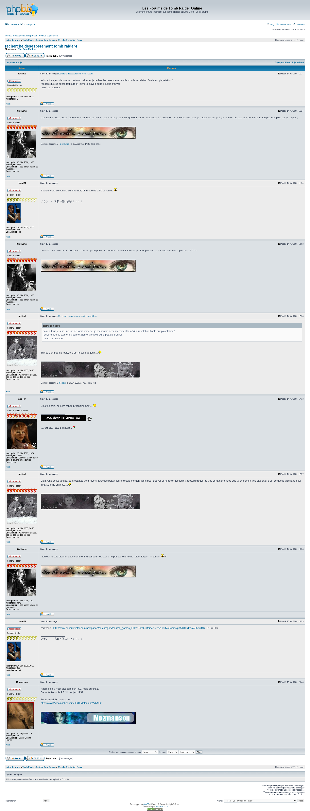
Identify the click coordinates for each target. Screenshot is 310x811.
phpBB (146, 804)
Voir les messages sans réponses (21, 35)
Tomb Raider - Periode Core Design (39, 40)
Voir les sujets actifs (48, 35)
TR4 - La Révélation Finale (70, 40)
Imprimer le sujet (15, 62)
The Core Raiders (27, 49)
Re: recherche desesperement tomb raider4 (77, 316)
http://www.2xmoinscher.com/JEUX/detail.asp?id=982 (71, 703)
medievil (62, 383)
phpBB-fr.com (162, 806)
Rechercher (284, 24)
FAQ (270, 24)
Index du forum (13, 40)
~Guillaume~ (64, 144)
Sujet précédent (282, 62)
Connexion (12, 24)
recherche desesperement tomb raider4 (41, 46)
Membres (299, 24)
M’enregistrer (28, 24)
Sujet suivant (298, 62)
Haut (8, 104)
